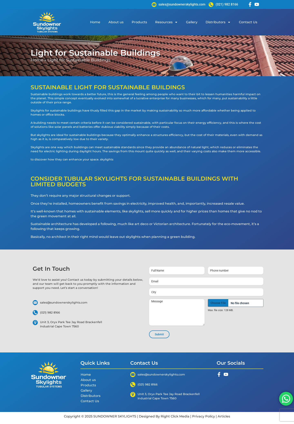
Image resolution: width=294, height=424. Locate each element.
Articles (223, 416)
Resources (166, 22)
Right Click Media (175, 416)
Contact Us (248, 22)
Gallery (191, 22)
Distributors (218, 22)
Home (95, 22)
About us (116, 22)
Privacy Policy (203, 416)
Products (139, 22)
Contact (74, 280)
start (71, 288)
